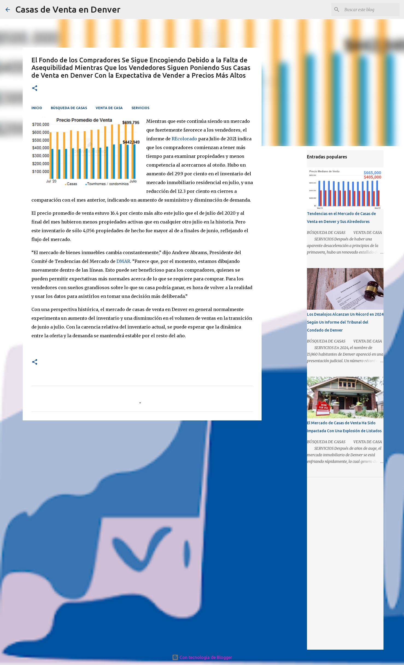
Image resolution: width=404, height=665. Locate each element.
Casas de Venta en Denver (68, 9)
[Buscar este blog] (371, 9)
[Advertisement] (142, 467)
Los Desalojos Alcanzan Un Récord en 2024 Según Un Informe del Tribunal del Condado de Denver (345, 322)
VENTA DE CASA (109, 108)
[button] (34, 88)
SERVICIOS (140, 108)
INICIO (36, 108)
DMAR (123, 261)
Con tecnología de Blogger (202, 657)
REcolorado (184, 138)
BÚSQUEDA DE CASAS (69, 108)
